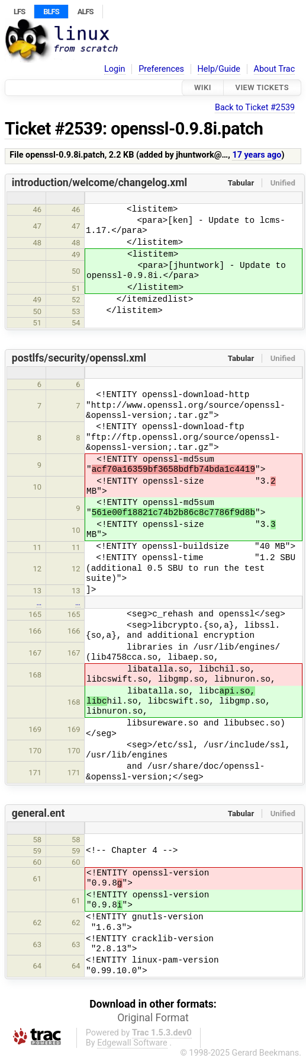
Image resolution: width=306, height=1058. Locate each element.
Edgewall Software (132, 1043)
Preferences (161, 69)
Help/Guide (219, 69)
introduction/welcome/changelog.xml (99, 182)
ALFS (86, 11)
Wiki (202, 87)
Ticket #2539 (53, 129)
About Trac (274, 69)
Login (114, 69)
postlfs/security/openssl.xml (79, 358)
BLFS (51, 11)
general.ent (38, 813)
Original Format (153, 1018)
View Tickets (262, 87)
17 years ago (256, 155)
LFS (19, 11)
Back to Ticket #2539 (255, 108)
